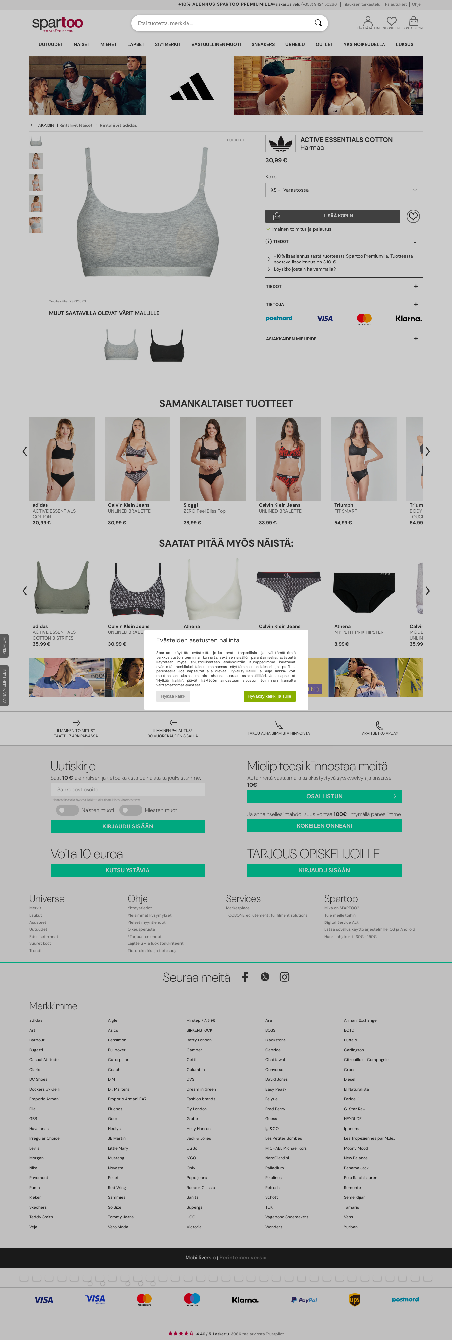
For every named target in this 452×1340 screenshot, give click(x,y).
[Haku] (318, 23)
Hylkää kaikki (173, 696)
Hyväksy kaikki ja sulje (269, 696)
